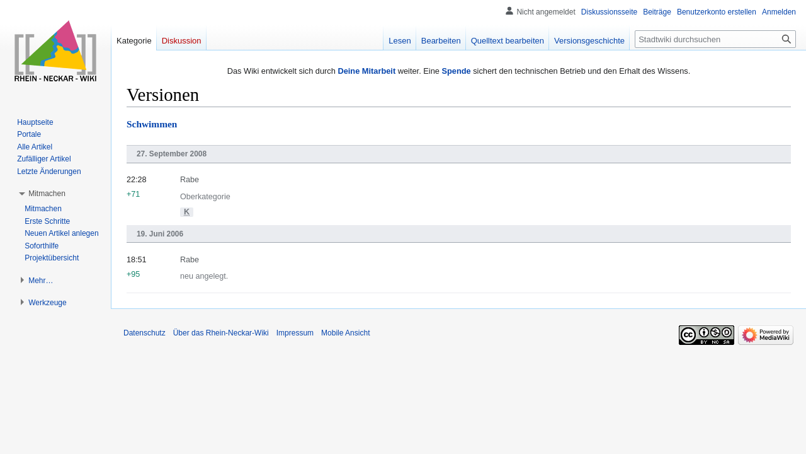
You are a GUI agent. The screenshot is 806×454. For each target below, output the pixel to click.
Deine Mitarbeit (366, 71)
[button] (46, 193)
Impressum (295, 333)
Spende (455, 71)
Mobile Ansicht (345, 333)
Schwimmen (152, 124)
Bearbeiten (441, 40)
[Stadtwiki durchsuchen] (715, 39)
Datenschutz (144, 333)
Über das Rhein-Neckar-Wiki (221, 333)
